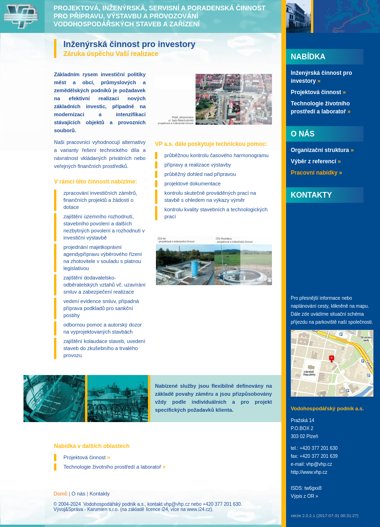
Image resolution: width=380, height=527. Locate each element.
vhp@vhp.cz (177, 504)
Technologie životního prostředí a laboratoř (114, 467)
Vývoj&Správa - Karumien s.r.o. (86, 509)
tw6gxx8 (313, 488)
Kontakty (100, 493)
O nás (78, 493)
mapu (362, 306)
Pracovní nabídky (316, 172)
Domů (60, 493)
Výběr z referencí (316, 161)
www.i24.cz (198, 509)
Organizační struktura (322, 150)
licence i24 (157, 509)
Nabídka (308, 57)
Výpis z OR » (304, 496)
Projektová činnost (86, 457)
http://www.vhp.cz (309, 472)
